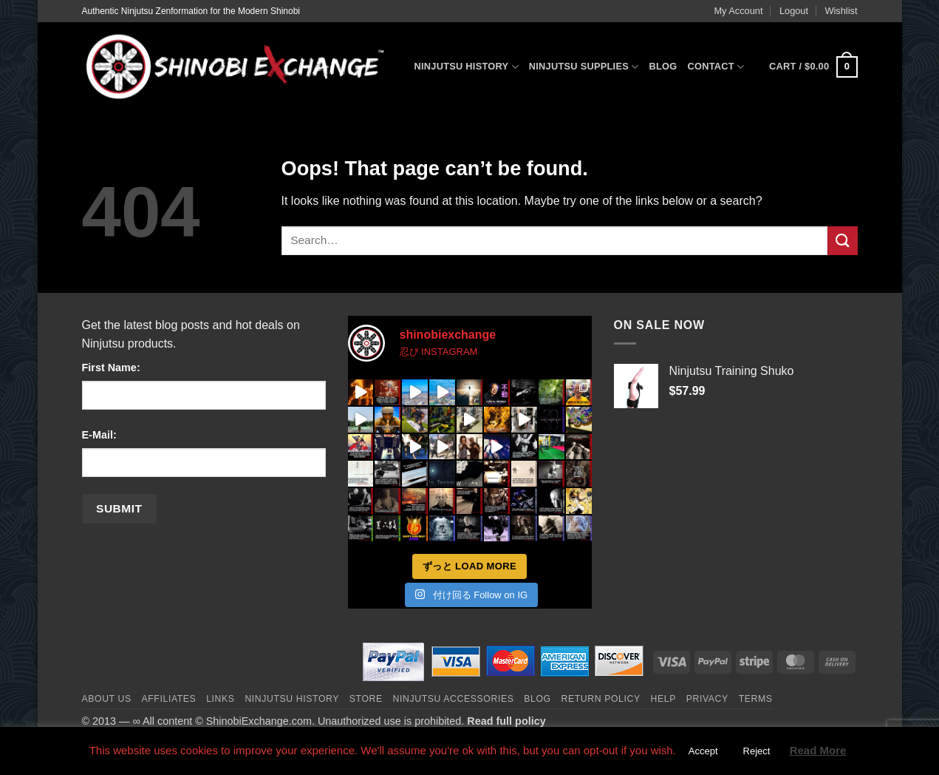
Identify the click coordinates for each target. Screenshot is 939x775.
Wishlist (840, 10)
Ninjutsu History (466, 67)
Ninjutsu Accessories (453, 699)
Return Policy (601, 699)
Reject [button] (757, 751)
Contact (715, 67)
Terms (756, 699)
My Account (738, 10)
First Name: (111, 367)
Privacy (707, 699)
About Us (107, 699)
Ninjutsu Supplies (584, 67)
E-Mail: (99, 435)
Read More (818, 750)
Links (220, 699)
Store (366, 699)
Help (663, 699)
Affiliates (169, 699)
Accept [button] (703, 751)
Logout (793, 10)
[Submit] (842, 240)
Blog (663, 66)
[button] (813, 67)
